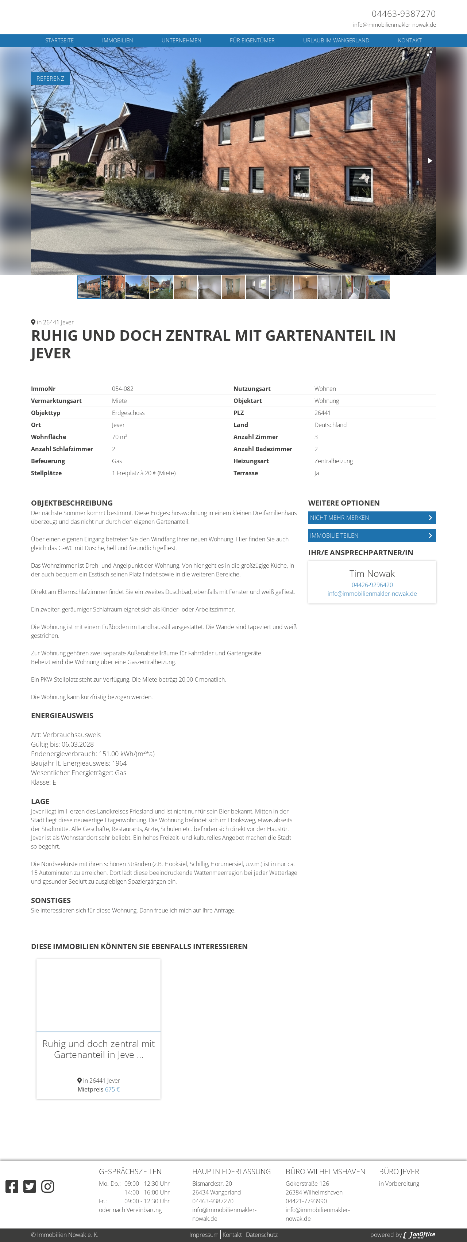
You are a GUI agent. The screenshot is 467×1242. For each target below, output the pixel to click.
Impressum (204, 1235)
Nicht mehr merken (339, 518)
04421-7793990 (306, 1201)
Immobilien (117, 40)
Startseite (59, 40)
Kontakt (410, 40)
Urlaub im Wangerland (336, 40)
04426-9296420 (372, 585)
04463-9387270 (404, 13)
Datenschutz (262, 1235)
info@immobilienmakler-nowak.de (394, 24)
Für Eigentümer (252, 40)
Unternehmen (181, 40)
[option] (98, 1029)
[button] (429, 53)
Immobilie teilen (334, 536)
